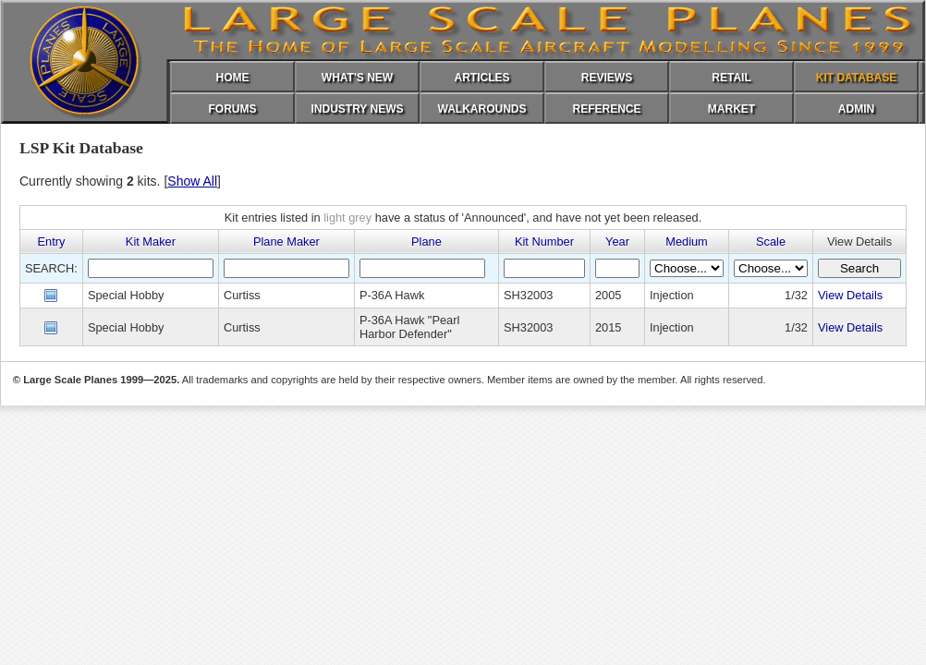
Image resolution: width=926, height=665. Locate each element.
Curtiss (242, 295)
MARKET (731, 109)
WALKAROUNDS (482, 109)
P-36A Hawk (391, 295)
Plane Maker (286, 241)
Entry (52, 241)
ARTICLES (482, 77)
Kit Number (544, 241)
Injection (672, 295)
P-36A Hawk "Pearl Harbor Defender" (409, 327)
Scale (771, 241)
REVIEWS (606, 77)
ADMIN (856, 109)
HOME (233, 77)
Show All (192, 181)
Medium (686, 241)
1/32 (796, 295)
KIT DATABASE (856, 77)
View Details (850, 295)
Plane (426, 241)
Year (617, 241)
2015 (608, 327)
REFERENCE (606, 109)
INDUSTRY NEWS (357, 109)
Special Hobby (126, 295)
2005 (608, 295)
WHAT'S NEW (357, 77)
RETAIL (731, 77)
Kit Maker (151, 241)
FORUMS (233, 109)
